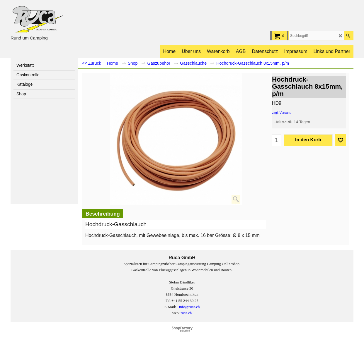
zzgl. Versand (281, 112)
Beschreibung (103, 214)
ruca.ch (186, 313)
